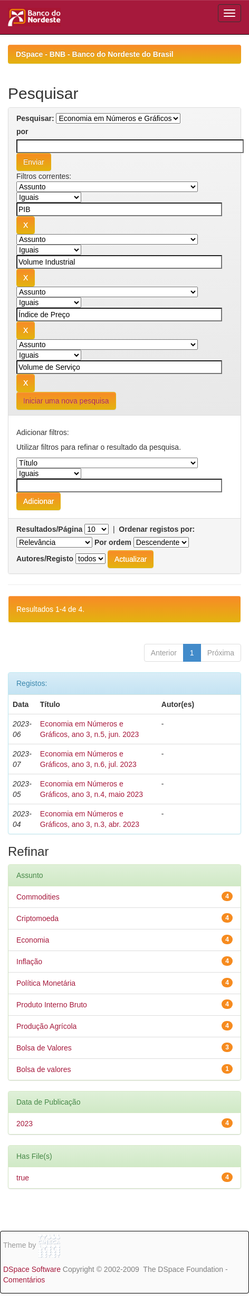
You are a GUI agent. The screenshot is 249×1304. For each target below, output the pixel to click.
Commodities (38, 897)
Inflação (29, 961)
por (22, 131)
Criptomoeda (37, 918)
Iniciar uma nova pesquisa (66, 401)
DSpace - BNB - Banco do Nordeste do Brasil (95, 54)
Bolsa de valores (43, 1069)
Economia (32, 940)
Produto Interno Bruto (51, 1004)
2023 (24, 1123)
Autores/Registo (44, 558)
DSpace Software (32, 1269)
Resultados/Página (49, 529)
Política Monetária (45, 983)
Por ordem (112, 542)
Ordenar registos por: (157, 529)
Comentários (24, 1280)
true (22, 1178)
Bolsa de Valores (44, 1048)
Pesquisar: (35, 118)
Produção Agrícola (46, 1026)
